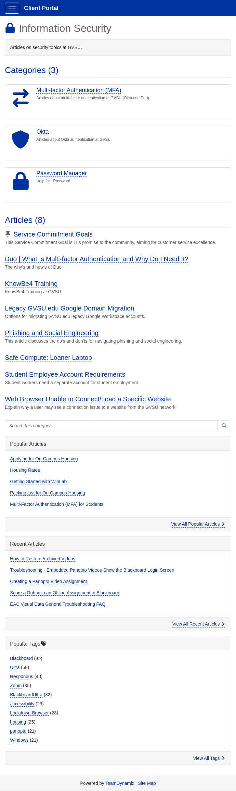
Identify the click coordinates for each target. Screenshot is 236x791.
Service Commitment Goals (53, 234)
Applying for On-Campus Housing (44, 458)
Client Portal (41, 8)
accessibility (22, 703)
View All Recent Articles (198, 624)
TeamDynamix (119, 783)
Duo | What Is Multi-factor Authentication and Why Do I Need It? (96, 258)
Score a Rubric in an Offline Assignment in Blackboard (64, 592)
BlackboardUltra (26, 694)
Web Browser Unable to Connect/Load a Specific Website (88, 399)
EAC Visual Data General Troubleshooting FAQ (57, 604)
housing (18, 721)
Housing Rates (25, 470)
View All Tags (209, 758)
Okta (42, 131)
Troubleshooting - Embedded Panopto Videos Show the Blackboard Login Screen (92, 570)
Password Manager (61, 173)
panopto (18, 731)
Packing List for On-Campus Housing (47, 492)
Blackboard (21, 658)
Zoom (16, 685)
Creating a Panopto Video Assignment (48, 581)
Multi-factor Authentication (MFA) (78, 90)
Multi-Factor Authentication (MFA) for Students (56, 504)
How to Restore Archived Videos (42, 558)
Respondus (21, 676)
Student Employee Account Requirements (65, 374)
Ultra (15, 667)
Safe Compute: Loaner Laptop (48, 357)
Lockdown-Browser (29, 712)
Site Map (147, 783)
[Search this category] (111, 425)
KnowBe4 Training (31, 283)
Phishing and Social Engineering (51, 332)
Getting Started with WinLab (38, 481)
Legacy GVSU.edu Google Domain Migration (69, 308)
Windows (19, 740)
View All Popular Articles (198, 524)
